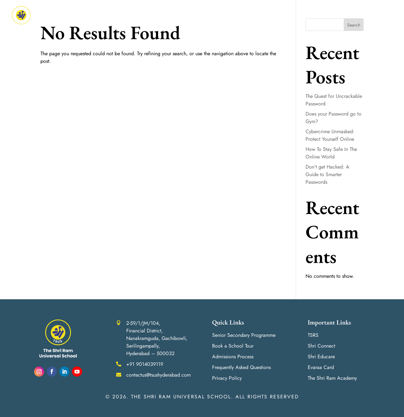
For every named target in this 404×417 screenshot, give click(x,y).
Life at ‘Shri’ (279, 15)
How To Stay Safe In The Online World (331, 153)
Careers (357, 15)
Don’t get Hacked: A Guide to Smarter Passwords (327, 174)
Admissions (237, 15)
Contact (382, 15)
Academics (159, 15)
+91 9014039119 (144, 364)
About (126, 15)
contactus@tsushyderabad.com (158, 374)
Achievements (201, 15)
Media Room (321, 15)
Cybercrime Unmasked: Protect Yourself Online (330, 135)
